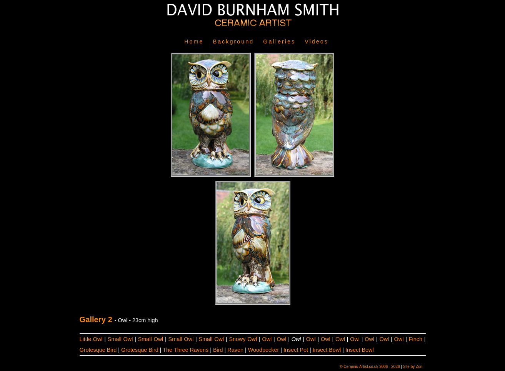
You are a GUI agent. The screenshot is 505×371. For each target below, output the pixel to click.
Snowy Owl (243, 339)
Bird (218, 350)
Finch (415, 339)
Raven (235, 350)
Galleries (279, 41)
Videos (316, 41)
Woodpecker (263, 350)
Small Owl (120, 339)
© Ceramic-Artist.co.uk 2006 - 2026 (370, 366)
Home (193, 41)
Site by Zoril (413, 366)
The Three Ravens (185, 350)
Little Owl (91, 339)
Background (233, 41)
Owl (267, 339)
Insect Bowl (327, 350)
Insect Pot (295, 350)
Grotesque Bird (98, 350)
